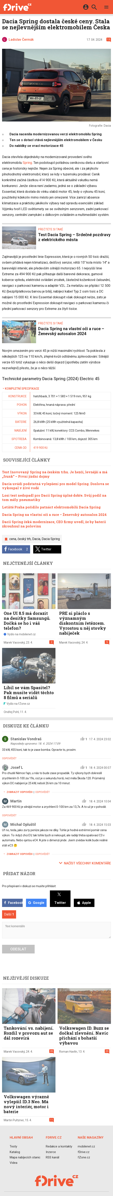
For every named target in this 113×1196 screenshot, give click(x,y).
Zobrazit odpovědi (17, 792)
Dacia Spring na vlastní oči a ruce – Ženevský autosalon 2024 (54, 514)
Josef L (16, 767)
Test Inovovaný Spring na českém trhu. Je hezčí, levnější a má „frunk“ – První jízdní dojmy (54, 474)
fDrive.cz (83, 1152)
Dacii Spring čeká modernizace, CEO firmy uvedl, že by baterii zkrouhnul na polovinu (54, 524)
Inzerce (51, 1152)
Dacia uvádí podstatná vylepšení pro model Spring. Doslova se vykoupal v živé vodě (55, 486)
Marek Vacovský (14, 642)
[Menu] (106, 7)
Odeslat (18, 949)
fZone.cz (84, 1157)
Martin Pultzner (14, 1120)
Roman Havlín (68, 1051)
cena (12, 539)
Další (9, 914)
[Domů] (17, 7)
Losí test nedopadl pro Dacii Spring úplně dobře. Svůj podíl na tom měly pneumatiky (54, 497)
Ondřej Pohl (11, 712)
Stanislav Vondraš (25, 739)
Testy (13, 1146)
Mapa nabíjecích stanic (25, 1157)
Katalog (15, 1152)
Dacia (36, 539)
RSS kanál (52, 1157)
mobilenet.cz (86, 1146)
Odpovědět (9, 758)
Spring (27, 163)
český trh (24, 539)
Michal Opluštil (23, 824)
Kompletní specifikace (20, 388)
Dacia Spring (51, 539)
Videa (13, 1163)
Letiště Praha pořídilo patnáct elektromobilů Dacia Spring (51, 507)
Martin (16, 801)
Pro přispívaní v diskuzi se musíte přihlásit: (29, 886)
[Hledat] (94, 7)
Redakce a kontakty (59, 1146)
